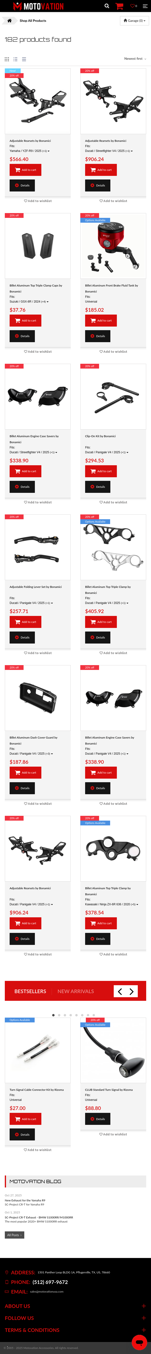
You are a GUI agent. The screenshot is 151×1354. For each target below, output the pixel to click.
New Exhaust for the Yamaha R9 (25, 1200)
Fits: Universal (91, 299)
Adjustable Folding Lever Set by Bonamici (36, 587)
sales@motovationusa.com (46, 1291)
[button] (53, 1015)
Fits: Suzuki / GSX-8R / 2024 (29, 299)
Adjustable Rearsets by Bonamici (30, 141)
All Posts (13, 1235)
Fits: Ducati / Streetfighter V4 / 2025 (109, 148)
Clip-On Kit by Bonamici (100, 436)
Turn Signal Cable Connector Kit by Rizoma (37, 1090)
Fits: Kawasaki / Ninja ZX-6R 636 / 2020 (111, 902)
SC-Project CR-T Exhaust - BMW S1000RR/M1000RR (39, 1217)
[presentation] (120, 991)
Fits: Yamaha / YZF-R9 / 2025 (30, 148)
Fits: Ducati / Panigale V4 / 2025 (106, 450)
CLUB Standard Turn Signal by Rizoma (109, 1090)
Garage (134, 20)
